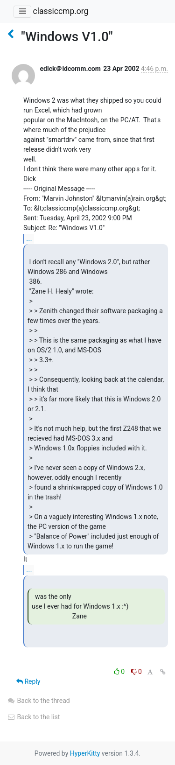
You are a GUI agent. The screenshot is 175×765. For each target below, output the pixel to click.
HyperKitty (85, 753)
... (29, 238)
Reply (28, 681)
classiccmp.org (60, 11)
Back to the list (33, 717)
